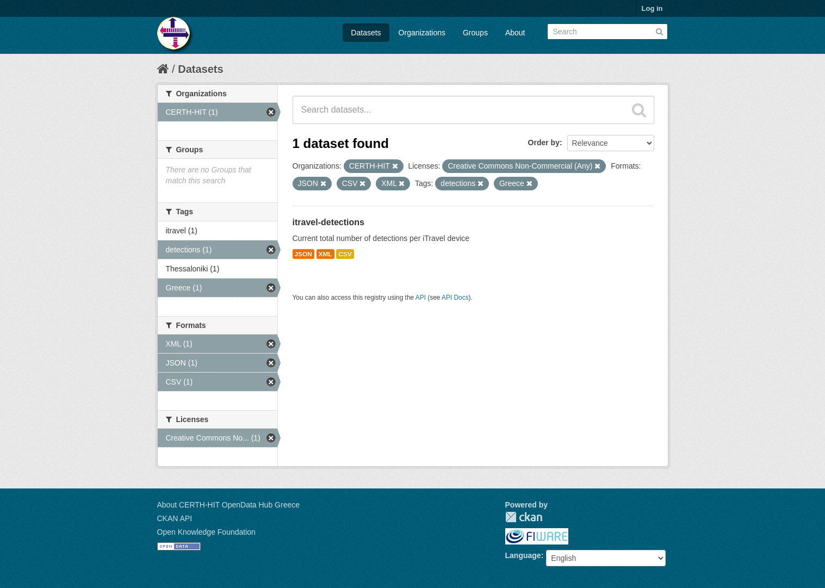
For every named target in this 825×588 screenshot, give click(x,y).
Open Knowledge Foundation (206, 532)
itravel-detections (328, 222)
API (420, 297)
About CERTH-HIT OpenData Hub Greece (228, 504)
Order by (544, 142)
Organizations (422, 32)
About (515, 32)
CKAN (523, 517)
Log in (652, 8)
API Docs (455, 297)
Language (523, 555)
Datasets (366, 32)
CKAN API (175, 518)
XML (325, 254)
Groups (475, 32)
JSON (303, 254)
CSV (344, 254)
